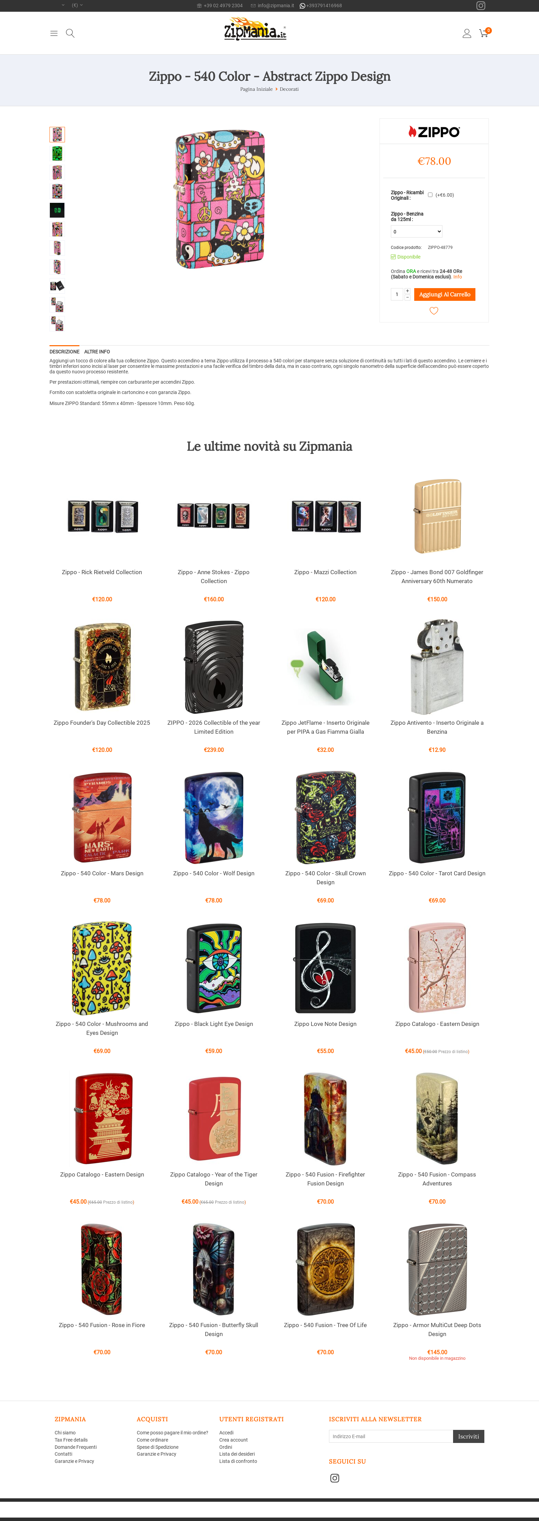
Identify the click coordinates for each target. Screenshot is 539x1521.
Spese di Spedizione (157, 1447)
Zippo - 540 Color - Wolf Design (213, 873)
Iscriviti (468, 1436)
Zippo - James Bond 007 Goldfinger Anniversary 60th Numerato (437, 576)
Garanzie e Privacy (74, 1461)
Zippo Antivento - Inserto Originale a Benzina (437, 727)
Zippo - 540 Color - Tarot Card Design (437, 873)
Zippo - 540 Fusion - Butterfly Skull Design (213, 1329)
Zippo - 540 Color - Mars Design (102, 873)
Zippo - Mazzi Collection (325, 572)
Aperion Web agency (109, 1509)
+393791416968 (321, 6)
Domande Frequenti (76, 1447)
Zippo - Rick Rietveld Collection (102, 572)
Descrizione (64, 351)
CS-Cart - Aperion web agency (155, 1504)
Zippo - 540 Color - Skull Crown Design (325, 878)
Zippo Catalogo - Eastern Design (437, 1023)
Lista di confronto (238, 1461)
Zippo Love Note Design (325, 1023)
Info (457, 277)
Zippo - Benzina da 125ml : (407, 216)
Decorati (289, 89)
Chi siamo (65, 1432)
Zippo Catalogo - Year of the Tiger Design (213, 1179)
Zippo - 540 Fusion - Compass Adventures (437, 1179)
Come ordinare (152, 1440)
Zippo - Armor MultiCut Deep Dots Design (437, 1329)
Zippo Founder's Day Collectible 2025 (102, 722)
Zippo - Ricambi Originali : (407, 195)
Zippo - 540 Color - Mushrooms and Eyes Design (102, 1028)
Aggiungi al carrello (444, 294)
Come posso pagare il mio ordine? (172, 1432)
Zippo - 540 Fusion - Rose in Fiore (102, 1325)
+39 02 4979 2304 (220, 5)
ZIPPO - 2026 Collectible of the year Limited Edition (213, 727)
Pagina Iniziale (256, 89)
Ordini (225, 1447)
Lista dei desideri (237, 1454)
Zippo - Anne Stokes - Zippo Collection (214, 576)
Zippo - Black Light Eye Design (214, 1023)
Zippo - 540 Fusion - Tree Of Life (325, 1325)
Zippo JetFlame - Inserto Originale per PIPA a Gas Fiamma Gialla (326, 727)
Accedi (226, 1432)
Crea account (233, 1440)
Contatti (63, 1454)
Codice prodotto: (406, 247)
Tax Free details (71, 1440)
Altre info (97, 351)
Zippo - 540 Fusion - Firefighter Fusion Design (325, 1179)
